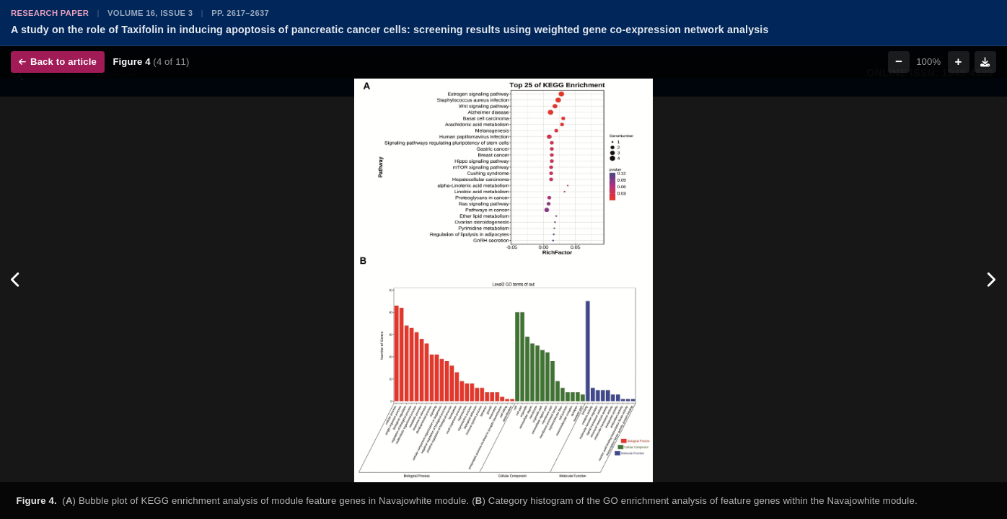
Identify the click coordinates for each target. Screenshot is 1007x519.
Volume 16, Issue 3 (150, 13)
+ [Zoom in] (958, 61)
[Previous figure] (16, 280)
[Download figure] (985, 62)
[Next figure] (991, 280)
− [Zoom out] (898, 61)
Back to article (58, 61)
